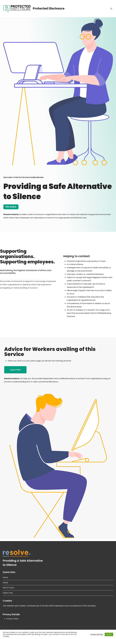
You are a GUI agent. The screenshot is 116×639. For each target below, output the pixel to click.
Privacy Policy (12, 618)
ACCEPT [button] (109, 634)
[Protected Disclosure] (33, 9)
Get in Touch (8, 587)
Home (5, 577)
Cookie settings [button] (96, 634)
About (5, 582)
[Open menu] (111, 8)
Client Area (8, 593)
